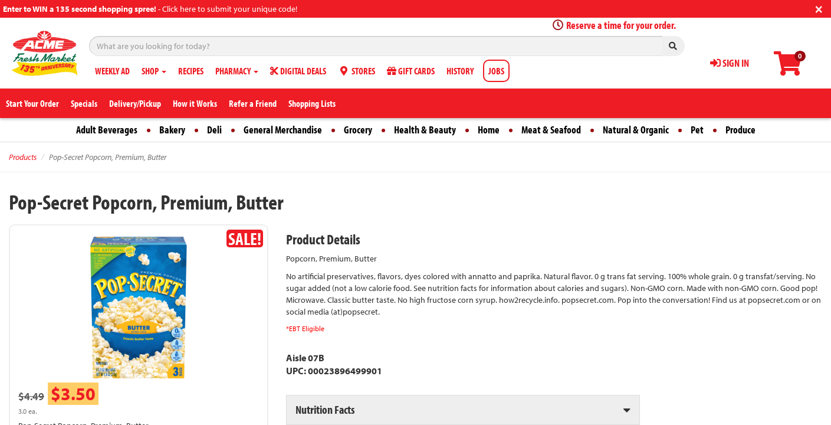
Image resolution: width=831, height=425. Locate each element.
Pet (697, 129)
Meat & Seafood (551, 129)
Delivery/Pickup (135, 103)
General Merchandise (283, 129)
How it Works (195, 103)
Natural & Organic (636, 129)
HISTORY (460, 71)
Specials (84, 103)
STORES (356, 71)
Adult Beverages (106, 129)
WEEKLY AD (112, 71)
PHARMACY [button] (236, 71)
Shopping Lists (312, 103)
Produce (740, 129)
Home (489, 129)
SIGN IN (729, 63)
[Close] (819, 8)
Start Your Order (32, 103)
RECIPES (190, 71)
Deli (214, 129)
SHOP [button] (154, 71)
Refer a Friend (253, 103)
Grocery (358, 129)
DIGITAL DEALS (298, 71)
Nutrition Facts (324, 409)
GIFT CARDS (411, 71)
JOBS (496, 71)
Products (23, 157)
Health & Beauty (425, 129)
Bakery (172, 129)
